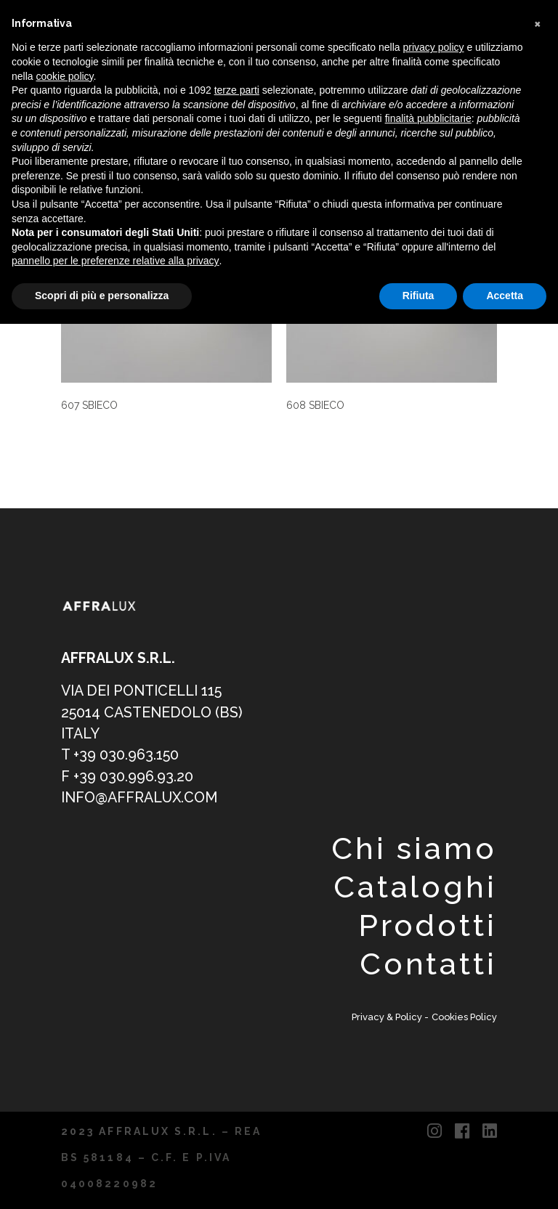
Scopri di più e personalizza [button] (102, 295)
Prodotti (427, 925)
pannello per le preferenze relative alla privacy (115, 260)
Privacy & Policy (388, 1016)
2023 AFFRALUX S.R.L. (139, 1131)
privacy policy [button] (433, 47)
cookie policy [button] (64, 76)
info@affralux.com (139, 797)
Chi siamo (414, 848)
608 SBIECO (315, 405)
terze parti (236, 90)
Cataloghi (415, 887)
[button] (539, 23)
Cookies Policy (464, 1016)
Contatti (428, 964)
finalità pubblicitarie (428, 118)
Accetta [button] (504, 295)
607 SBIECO (89, 405)
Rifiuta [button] (418, 295)
